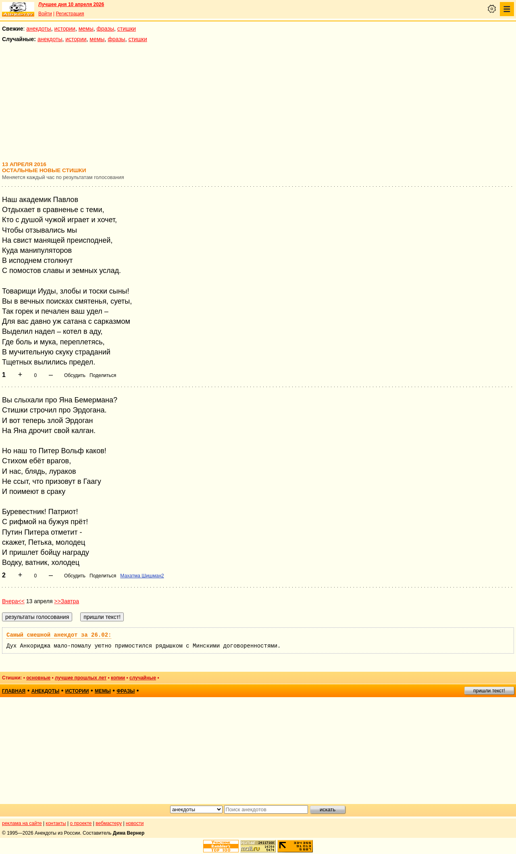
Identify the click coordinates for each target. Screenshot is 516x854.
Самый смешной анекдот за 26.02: (58, 635)
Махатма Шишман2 (142, 576)
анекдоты (38, 28)
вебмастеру (109, 823)
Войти (45, 14)
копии (118, 678)
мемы (86, 28)
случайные (142, 678)
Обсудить (74, 375)
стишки (126, 28)
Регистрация (70, 14)
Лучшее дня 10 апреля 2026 (71, 4)
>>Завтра (66, 601)
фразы (105, 28)
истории (64, 28)
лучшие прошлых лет (80, 678)
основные (38, 678)
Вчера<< (13, 601)
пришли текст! (489, 691)
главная (13, 691)
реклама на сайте (22, 823)
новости (135, 823)
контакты (56, 823)
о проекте (81, 823)
